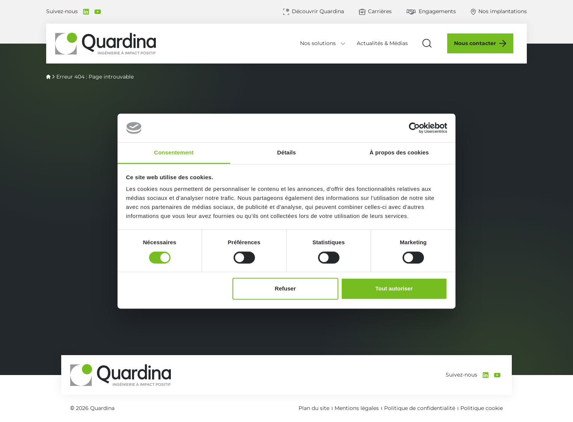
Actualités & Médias (386, 43)
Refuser (285, 289)
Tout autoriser (394, 289)
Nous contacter (479, 43)
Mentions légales (357, 408)
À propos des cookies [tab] (399, 153)
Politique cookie (481, 408)
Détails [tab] (286, 153)
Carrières (380, 11)
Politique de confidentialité (419, 408)
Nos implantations (502, 11)
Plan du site (314, 408)
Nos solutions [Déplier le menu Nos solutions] (322, 43)
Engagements (437, 11)
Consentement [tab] (173, 153)
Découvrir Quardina (318, 11)
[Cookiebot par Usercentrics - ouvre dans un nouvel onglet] (414, 127)
